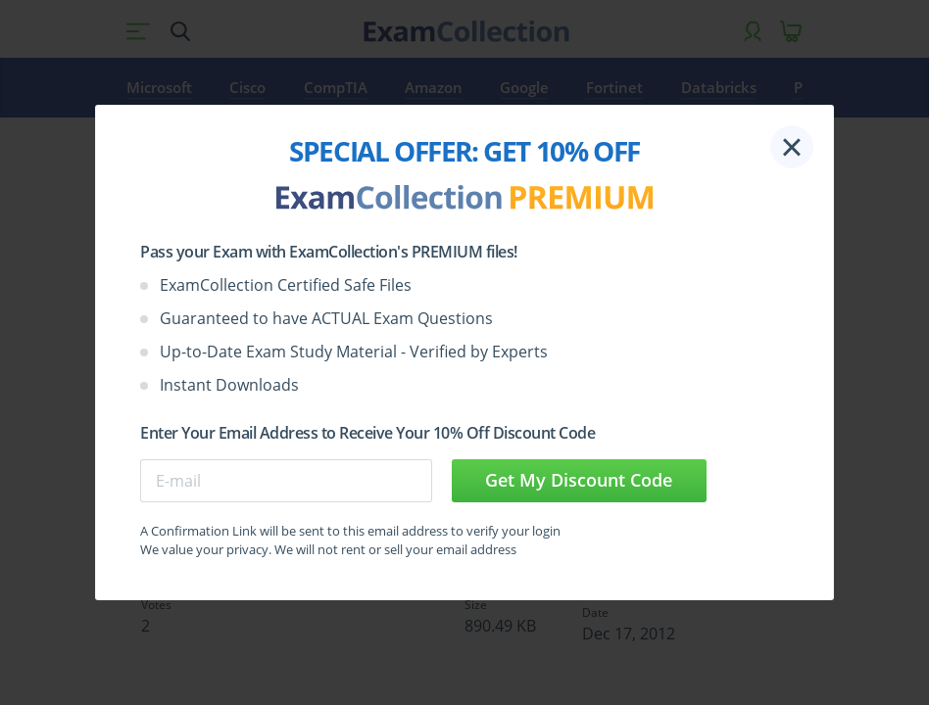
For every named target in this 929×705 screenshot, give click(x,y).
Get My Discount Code (578, 480)
